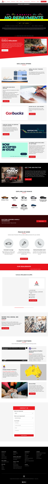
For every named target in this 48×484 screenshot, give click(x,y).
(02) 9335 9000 (32, 290)
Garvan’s (30, 354)
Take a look (28, 179)
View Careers (5, 328)
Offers (18, 1)
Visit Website (32, 296)
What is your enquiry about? (19, 416)
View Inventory (33, 300)
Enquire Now (32, 297)
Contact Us (4, 50)
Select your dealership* (18, 411)
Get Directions (32, 294)
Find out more (24, 258)
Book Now (41, 221)
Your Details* (16, 420)
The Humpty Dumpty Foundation (9, 371)
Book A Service (43, 1)
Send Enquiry (24, 435)
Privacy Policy (36, 478)
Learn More (6, 101)
